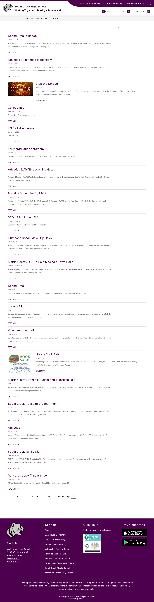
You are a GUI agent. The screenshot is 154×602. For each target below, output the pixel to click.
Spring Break (16, 286)
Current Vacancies (113, 3)
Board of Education (135, 3)
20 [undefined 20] (38, 496)
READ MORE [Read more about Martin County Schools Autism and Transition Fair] (13, 396)
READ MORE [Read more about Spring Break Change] (13, 53)
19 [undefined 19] (32, 496)
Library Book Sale (47, 354)
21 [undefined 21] (43, 496)
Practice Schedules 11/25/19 (27, 193)
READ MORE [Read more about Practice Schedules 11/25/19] (13, 210)
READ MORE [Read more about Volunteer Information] (13, 347)
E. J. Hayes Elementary (55, 535)
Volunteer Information (22, 330)
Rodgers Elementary (54, 544)
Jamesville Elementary (55, 539)
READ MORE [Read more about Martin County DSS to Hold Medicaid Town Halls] (13, 279)
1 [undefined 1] (22, 496)
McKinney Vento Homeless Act (97, 530)
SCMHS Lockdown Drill (23, 217)
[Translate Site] (141, 11)
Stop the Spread (47, 83)
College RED (16, 107)
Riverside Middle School (55, 554)
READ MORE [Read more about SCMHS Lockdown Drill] (13, 231)
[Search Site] (149, 3)
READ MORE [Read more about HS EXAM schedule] (13, 142)
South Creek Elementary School (59, 563)
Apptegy (82, 599)
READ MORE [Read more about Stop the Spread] (41, 100)
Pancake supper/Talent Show (27, 475)
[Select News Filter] (131, 28)
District (48, 530)
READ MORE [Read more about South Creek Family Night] (13, 468)
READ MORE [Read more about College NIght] (13, 323)
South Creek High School (35, 18)
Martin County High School (57, 558)
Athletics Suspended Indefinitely (30, 59)
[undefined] (17, 496)
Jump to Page (64, 496)
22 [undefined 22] (49, 496)
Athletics (14, 427)
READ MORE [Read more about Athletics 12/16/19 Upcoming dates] (13, 186)
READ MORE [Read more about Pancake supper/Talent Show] (13, 489)
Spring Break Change (22, 36)
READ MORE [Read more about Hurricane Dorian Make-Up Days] (13, 255)
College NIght (17, 306)
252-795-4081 (13, 558)
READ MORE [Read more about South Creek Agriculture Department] (13, 420)
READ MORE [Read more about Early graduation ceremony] (13, 162)
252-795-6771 (13, 562)
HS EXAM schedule (21, 128)
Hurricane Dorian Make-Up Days (30, 238)
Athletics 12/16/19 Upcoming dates (31, 169)
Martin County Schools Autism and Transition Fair (41, 380)
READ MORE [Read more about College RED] (13, 121)
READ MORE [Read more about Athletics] (13, 444)
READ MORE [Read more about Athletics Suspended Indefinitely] (13, 76)
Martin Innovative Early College (59, 573)
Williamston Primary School (57, 549)
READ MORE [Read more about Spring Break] (13, 299)
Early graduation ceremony (26, 149)
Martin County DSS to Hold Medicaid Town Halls (40, 262)
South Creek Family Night (25, 451)
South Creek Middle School (57, 568)
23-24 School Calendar (90, 3)
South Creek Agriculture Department (33, 403)
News (55, 18)
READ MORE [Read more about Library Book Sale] (41, 371)
